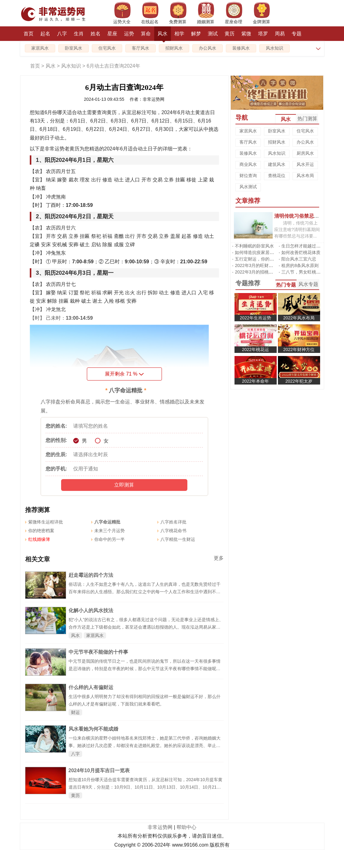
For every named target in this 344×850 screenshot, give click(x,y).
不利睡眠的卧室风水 (254, 245)
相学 (179, 33)
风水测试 (248, 186)
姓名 (96, 33)
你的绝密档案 (39, 530)
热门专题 (286, 284)
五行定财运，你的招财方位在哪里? (268, 258)
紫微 (246, 33)
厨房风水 (305, 153)
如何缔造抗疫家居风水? (258, 252)
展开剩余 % (124, 373)
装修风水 (241, 48)
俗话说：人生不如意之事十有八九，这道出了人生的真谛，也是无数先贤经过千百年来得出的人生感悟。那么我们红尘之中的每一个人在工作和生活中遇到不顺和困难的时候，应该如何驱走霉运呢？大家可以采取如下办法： (145, 592)
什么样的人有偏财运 (91, 687)
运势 (129, 33)
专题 (297, 33)
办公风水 (207, 48)
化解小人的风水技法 (91, 610)
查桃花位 (276, 175)
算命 (146, 33)
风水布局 (305, 175)
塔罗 (263, 33)
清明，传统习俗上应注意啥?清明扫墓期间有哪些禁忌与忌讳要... (297, 229)
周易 (280, 33)
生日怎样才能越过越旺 (303, 245)
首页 (29, 33)
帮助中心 (186, 827)
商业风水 (248, 164)
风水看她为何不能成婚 (93, 729)
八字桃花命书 (171, 530)
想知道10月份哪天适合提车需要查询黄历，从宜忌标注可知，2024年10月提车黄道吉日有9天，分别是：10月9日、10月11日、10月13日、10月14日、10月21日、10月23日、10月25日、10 (145, 787)
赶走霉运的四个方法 (91, 575)
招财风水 (174, 48)
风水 (163, 36)
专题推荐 (247, 283)
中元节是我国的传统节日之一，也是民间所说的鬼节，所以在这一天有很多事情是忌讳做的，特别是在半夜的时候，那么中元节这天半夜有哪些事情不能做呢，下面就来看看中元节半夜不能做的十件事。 (145, 669)
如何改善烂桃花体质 (300, 252)
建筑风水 (276, 164)
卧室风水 (73, 48)
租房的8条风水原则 (300, 265)
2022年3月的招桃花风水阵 (260, 271)
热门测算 (307, 118)
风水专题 (308, 284)
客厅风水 (140, 48)
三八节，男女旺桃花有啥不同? (310, 271)
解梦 (196, 33)
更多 (219, 558)
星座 (112, 33)
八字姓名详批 (171, 521)
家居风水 (40, 48)
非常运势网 (160, 827)
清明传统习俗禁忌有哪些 (301, 216)
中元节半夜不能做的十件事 (98, 652)
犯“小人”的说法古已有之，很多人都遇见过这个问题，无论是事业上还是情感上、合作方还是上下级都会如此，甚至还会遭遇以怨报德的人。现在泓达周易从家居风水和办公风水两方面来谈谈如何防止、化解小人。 (146, 627)
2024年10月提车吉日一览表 (99, 770)
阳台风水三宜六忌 (298, 258)
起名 (45, 33)
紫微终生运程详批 (44, 521)
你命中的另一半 (108, 539)
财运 (75, 712)
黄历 (230, 33)
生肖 (79, 33)
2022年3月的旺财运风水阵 (260, 265)
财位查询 (248, 175)
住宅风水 (107, 48)
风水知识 (274, 48)
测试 (213, 33)
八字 (62, 33)
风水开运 (305, 164)
